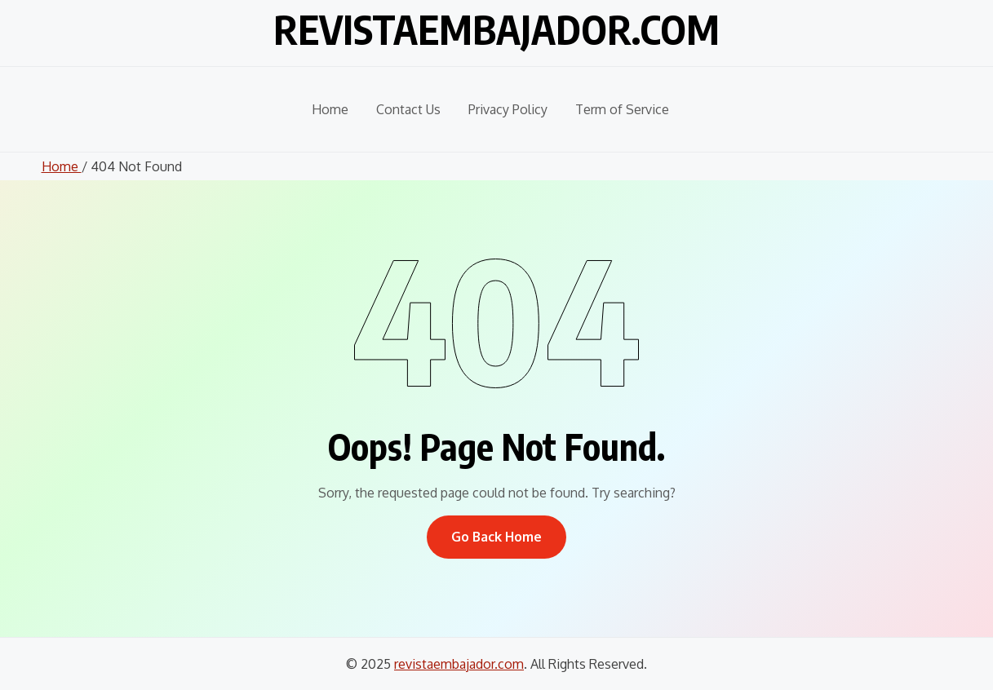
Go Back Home (496, 537)
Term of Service (622, 109)
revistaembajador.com (496, 29)
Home (330, 109)
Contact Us (408, 109)
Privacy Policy (507, 109)
